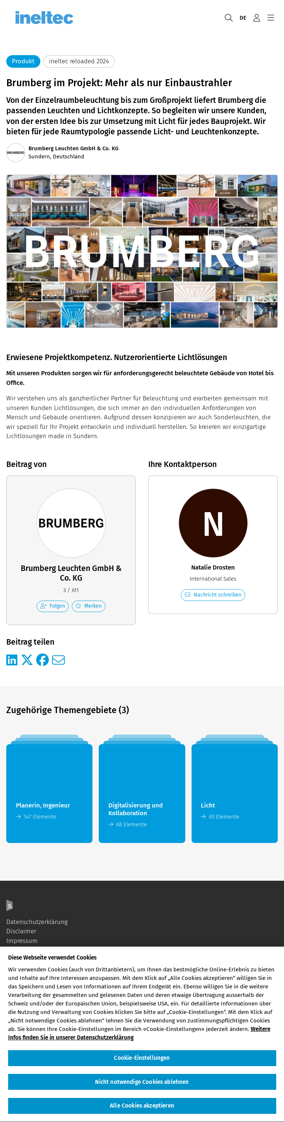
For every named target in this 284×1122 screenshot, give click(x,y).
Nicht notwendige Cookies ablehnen (142, 1086)
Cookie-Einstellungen (142, 1062)
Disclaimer (21, 931)
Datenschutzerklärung (37, 922)
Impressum (22, 941)
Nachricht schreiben (213, 595)
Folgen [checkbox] (52, 606)
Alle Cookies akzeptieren (142, 1109)
